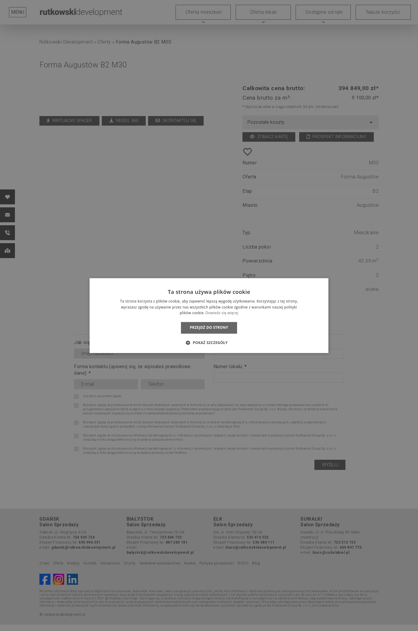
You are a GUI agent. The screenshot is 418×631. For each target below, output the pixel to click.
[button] (209, 342)
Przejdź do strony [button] (209, 327)
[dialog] (209, 315)
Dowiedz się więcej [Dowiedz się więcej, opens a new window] (221, 313)
